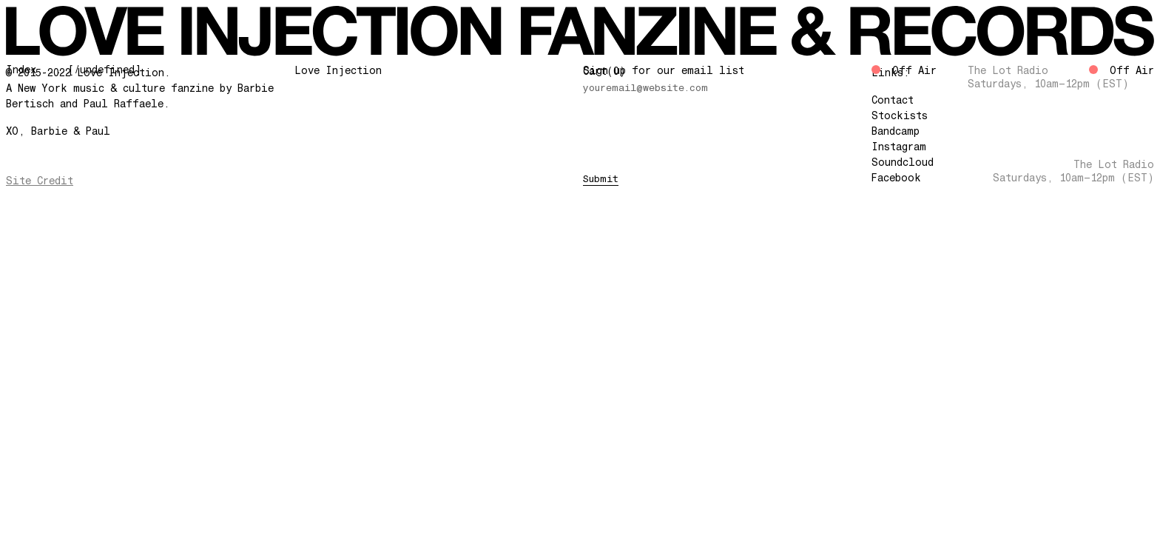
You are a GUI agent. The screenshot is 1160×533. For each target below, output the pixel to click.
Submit (600, 178)
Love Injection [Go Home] (338, 70)
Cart (604, 71)
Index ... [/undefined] (73, 70)
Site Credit (39, 181)
